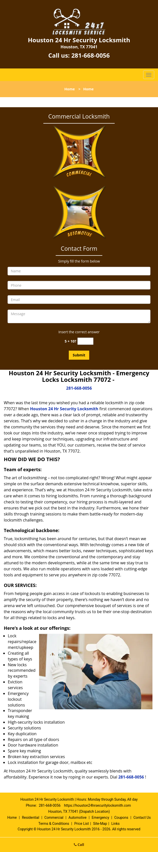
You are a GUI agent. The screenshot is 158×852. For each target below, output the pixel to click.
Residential (30, 818)
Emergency (100, 818)
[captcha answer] (85, 341)
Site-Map (100, 824)
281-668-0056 (90, 55)
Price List (81, 824)
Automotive (78, 818)
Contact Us (142, 818)
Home (69, 89)
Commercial (53, 818)
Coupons (121, 818)
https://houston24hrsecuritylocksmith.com (97, 805)
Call (79, 844)
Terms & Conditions (53, 824)
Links (115, 824)
